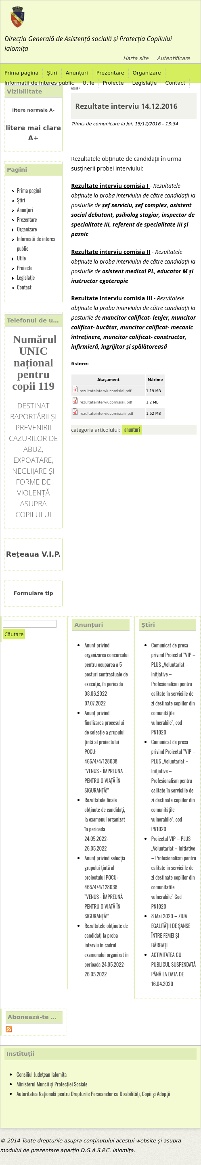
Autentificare (173, 58)
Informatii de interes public (39, 83)
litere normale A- (33, 110)
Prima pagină (21, 73)
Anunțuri (77, 73)
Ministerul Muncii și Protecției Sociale (52, 1084)
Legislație (144, 83)
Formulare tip (33, 593)
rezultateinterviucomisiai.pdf (105, 391)
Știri (52, 73)
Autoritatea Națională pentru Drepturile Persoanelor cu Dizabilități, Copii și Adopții (93, 1094)
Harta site (136, 58)
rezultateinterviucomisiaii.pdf (106, 402)
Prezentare (110, 73)
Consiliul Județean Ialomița (42, 1074)
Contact (175, 83)
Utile (88, 83)
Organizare (147, 73)
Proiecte (113, 83)
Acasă (74, 87)
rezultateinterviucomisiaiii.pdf (106, 414)
